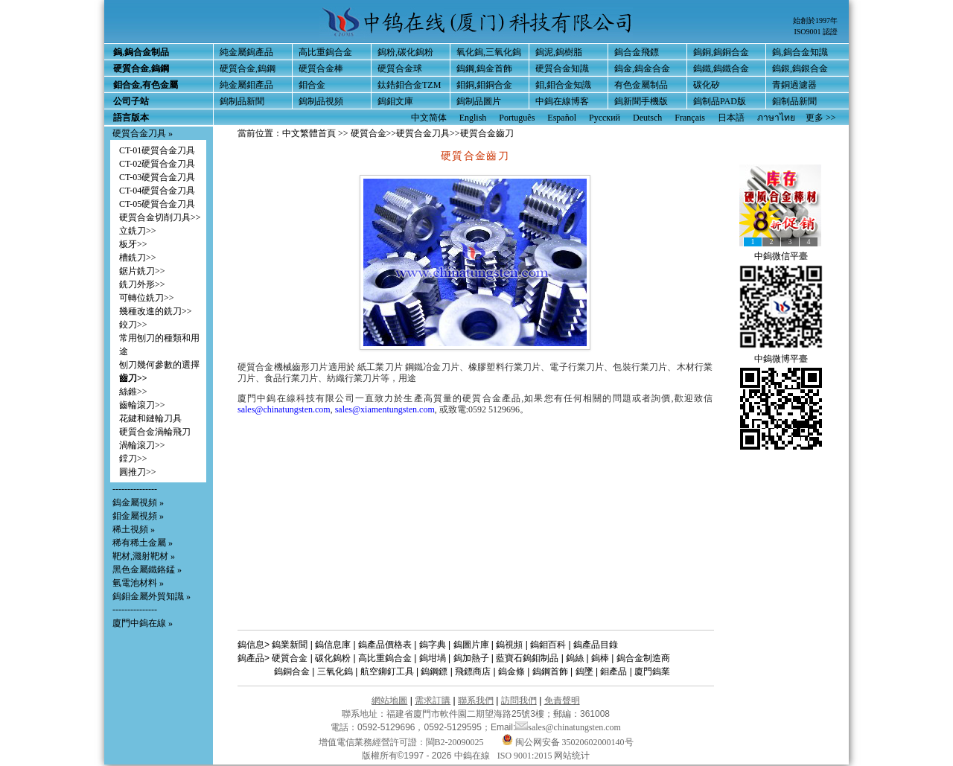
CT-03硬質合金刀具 (157, 177)
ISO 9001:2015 (526, 755)
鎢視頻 (509, 644)
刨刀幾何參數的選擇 (159, 365)
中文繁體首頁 (309, 133)
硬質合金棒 (321, 68)
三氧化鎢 (335, 671)
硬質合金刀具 (423, 133)
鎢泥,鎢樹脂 (558, 52)
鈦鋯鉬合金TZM (409, 85)
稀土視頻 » (133, 529)
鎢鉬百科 (548, 644)
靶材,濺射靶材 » (143, 556)
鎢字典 (432, 644)
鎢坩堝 (432, 658)
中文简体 (429, 117)
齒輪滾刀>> (142, 405)
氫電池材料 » (138, 583)
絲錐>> (133, 391)
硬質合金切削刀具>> (160, 217)
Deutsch (647, 117)
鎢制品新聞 (242, 101)
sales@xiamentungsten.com (385, 409)
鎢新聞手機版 (641, 101)
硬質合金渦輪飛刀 (155, 432)
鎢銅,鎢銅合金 (721, 52)
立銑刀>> (137, 231)
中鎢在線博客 (562, 101)
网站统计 (572, 755)
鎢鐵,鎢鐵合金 (721, 68)
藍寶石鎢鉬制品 (527, 658)
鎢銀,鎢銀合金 (800, 68)
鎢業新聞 (289, 644)
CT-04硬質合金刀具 (157, 190)
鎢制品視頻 (321, 101)
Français (690, 117)
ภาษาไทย (776, 117)
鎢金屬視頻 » (138, 502)
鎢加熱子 (471, 658)
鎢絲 (575, 658)
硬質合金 (368, 133)
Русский (604, 117)
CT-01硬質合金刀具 (157, 150)
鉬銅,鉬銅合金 (484, 85)
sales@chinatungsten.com (284, 409)
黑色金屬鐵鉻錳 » (147, 569)
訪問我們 (519, 700)
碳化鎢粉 (333, 658)
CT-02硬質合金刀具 (157, 164)
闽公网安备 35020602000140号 (568, 742)
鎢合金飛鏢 (636, 52)
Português (517, 117)
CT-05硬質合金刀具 (157, 204)
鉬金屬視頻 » (138, 516)
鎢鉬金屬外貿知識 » (151, 596)
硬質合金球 (399, 68)
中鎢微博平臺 (781, 359)
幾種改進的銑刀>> (155, 311)
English (473, 117)
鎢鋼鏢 (434, 671)
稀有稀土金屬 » (142, 542)
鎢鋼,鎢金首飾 (484, 68)
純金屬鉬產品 (246, 85)
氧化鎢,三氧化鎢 (488, 52)
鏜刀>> (133, 458)
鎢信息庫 (333, 644)
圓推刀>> (137, 472)
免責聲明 (562, 700)
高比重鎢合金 (325, 52)
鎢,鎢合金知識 (800, 52)
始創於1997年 (815, 20)
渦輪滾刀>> (142, 445)
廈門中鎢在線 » (142, 623)
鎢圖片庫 (471, 644)
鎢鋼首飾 (550, 671)
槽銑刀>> (137, 257)
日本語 (731, 117)
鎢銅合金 (292, 671)
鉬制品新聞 (794, 101)
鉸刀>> (133, 324)
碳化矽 (706, 85)
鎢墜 (584, 671)
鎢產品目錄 (595, 644)
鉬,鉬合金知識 (563, 85)
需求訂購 (432, 700)
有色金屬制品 (641, 85)
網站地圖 (389, 700)
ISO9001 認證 (816, 32)
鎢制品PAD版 (719, 101)
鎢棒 (600, 658)
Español (561, 117)
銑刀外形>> (142, 284)
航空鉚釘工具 (387, 671)
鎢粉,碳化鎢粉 (405, 52)
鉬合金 (312, 85)
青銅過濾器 (794, 85)
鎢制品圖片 (478, 101)
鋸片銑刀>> (142, 271)
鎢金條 (511, 671)
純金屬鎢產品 (246, 52)
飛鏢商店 (473, 671)
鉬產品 (613, 671)
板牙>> (133, 244)
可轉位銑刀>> (146, 298)
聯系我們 (476, 700)
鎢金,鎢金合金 (642, 68)
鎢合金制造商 (643, 658)
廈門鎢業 (652, 671)
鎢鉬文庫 (395, 101)
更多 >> (821, 117)
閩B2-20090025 (455, 742)
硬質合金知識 (562, 68)
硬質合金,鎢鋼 (247, 68)
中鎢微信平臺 (781, 256)
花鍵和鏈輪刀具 (150, 418)
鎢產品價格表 (385, 644)
